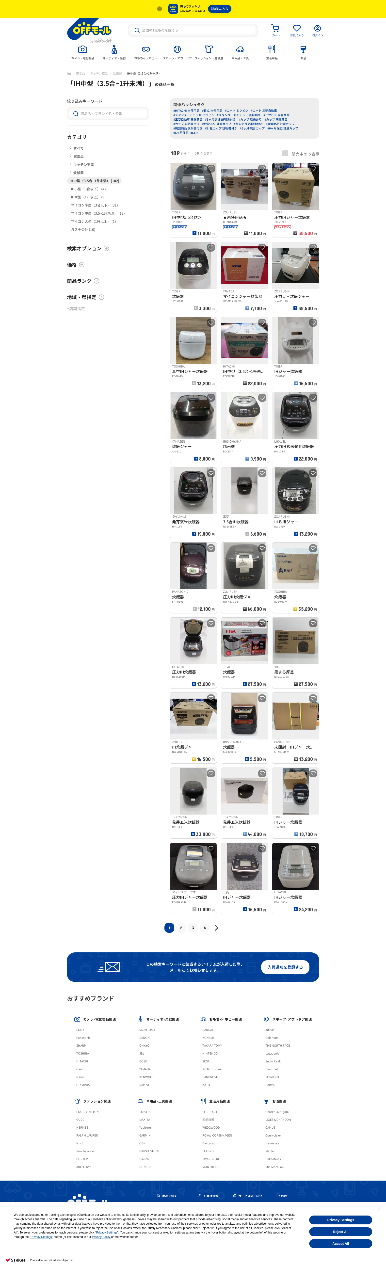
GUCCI (80, 1120)
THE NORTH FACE (277, 1045)
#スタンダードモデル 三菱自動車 (239, 115)
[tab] (82, 52)
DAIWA (269, 1085)
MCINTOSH (147, 1030)
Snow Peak (273, 1061)
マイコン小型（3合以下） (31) (94, 205)
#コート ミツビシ (236, 111)
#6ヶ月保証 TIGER (185, 133)
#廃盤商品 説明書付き (187, 128)
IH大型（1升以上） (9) (88, 197)
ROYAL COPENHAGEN (217, 1135)
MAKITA (144, 1120)
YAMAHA (145, 1069)
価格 (76, 264)
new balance (85, 1151)
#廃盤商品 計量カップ (280, 124)
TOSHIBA (82, 1053)
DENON (144, 1038)
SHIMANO (272, 1077)
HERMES (82, 1127)
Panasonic (83, 1038)
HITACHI (82, 1061)
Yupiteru (145, 1127)
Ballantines (273, 1159)
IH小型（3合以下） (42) (89, 189)
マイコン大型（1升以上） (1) (93, 221)
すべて (76, 148)
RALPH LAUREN (87, 1135)
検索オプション (88, 248)
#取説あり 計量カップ (216, 124)
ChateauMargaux (277, 1112)
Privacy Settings (340, 1220)
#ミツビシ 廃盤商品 (276, 115)
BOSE (143, 1061)
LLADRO (208, 1151)
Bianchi (144, 1159)
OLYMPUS (83, 1085)
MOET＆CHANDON (278, 1120)
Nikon (80, 1077)
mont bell (271, 1069)
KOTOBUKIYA (211, 1069)
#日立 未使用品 (212, 111)
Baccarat (208, 1143)
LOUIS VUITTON (87, 1112)
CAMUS (270, 1127)
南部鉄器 (208, 1120)
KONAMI (208, 1038)
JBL (142, 1053)
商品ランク (83, 280)
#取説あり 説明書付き (248, 124)
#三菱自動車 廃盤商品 (187, 119)
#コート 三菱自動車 (264, 111)
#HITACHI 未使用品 (186, 111)
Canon (80, 1069)
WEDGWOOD (211, 1127)
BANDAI (207, 1030)
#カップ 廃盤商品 (276, 119)
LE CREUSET (211, 1112)
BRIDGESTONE (149, 1151)
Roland (144, 1085)
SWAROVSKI (210, 1159)
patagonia (272, 1053)
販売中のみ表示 (300, 153)
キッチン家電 (99, 73)
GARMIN (145, 1135)
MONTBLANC (211, 1167)
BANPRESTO (211, 1077)
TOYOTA (144, 1112)
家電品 (80, 73)
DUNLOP (145, 1167)
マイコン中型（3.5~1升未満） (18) (98, 213)
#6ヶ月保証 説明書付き (220, 119)
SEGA (205, 1061)
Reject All (340, 1232)
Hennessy (272, 1143)
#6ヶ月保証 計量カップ (282, 128)
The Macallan (274, 1167)
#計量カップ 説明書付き (221, 128)
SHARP (81, 1045)
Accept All (340, 1244)
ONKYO (144, 1045)
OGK (142, 1143)
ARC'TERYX (83, 1167)
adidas (269, 1030)
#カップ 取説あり (250, 119)
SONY (80, 1030)
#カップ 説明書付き (186, 124)
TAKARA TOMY (212, 1045)
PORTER (82, 1159)
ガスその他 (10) (83, 229)
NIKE (79, 1143)
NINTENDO (210, 1053)
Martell (270, 1151)
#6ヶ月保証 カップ (252, 128)
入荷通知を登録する (285, 967)
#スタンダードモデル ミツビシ (193, 115)
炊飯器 (117, 73)
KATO (206, 1085)
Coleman (271, 1038)
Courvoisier (273, 1135)
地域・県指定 (85, 297)
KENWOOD (146, 1077)
